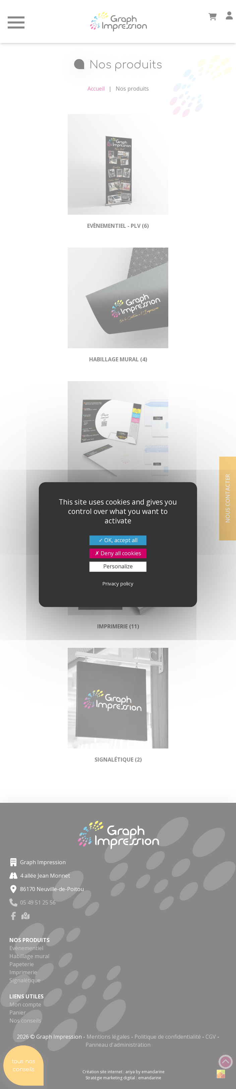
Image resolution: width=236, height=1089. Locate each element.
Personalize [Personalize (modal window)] (118, 566)
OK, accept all (118, 540)
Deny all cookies (118, 553)
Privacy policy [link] (117, 583)
